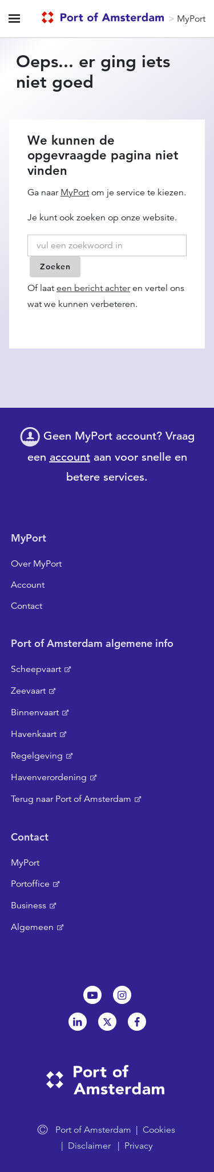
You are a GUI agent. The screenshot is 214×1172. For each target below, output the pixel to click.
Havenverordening (49, 777)
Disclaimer (89, 1145)
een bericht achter (93, 288)
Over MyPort (36, 563)
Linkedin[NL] (77, 1022)
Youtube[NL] (92, 995)
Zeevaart (28, 690)
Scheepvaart (36, 669)
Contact (26, 606)
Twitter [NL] (107, 1022)
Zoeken (55, 266)
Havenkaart (33, 734)
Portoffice (30, 884)
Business (28, 905)
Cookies (159, 1130)
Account (28, 585)
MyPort (191, 18)
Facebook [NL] (137, 1022)
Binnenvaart (35, 712)
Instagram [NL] (122, 995)
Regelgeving (37, 755)
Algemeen (32, 927)
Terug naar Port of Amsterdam (71, 799)
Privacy (138, 1145)
